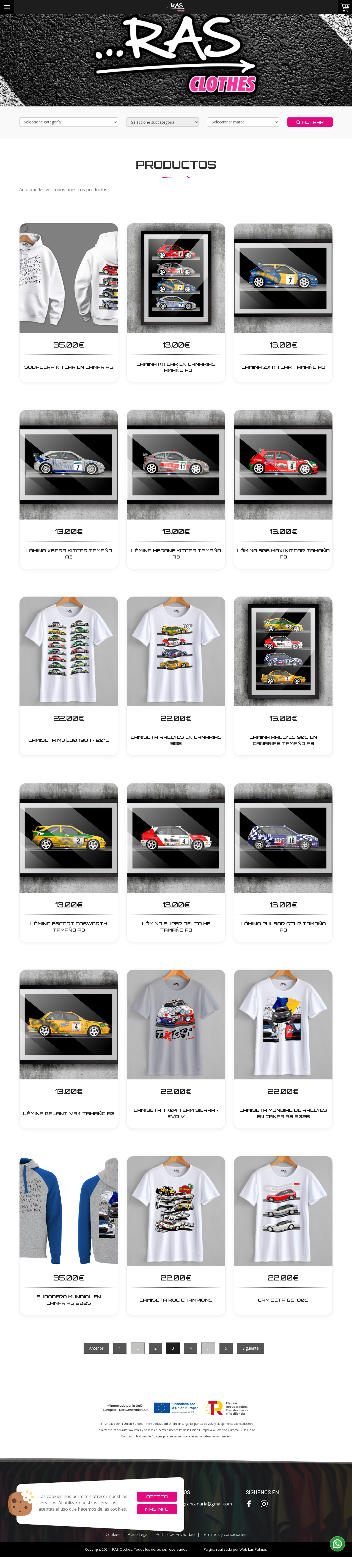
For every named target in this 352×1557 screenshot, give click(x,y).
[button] (337, 1543)
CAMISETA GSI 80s (283, 1300)
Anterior (96, 1348)
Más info (157, 1509)
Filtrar (310, 122)
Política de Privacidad (175, 1534)
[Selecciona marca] (243, 122)
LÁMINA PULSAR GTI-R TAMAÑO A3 (283, 927)
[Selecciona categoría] (68, 122)
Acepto (157, 1496)
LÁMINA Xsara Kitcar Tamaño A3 (69, 554)
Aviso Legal (138, 1534)
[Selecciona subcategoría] (163, 122)
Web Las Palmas (253, 1549)
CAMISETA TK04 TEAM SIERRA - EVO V (176, 1113)
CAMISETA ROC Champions (176, 1300)
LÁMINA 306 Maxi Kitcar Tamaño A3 (283, 554)
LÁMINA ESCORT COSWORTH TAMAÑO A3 (68, 927)
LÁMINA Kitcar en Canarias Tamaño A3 (176, 367)
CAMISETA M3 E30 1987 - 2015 (68, 740)
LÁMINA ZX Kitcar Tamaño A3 (283, 367)
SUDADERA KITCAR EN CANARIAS (68, 367)
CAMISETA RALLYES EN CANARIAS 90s (176, 740)
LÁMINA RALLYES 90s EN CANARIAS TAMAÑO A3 (283, 740)
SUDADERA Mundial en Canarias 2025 (69, 1300)
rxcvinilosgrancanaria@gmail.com (192, 1503)
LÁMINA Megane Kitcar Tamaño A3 (176, 554)
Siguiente (251, 1348)
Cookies (113, 1534)
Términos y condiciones (224, 1534)
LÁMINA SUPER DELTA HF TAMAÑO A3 (176, 927)
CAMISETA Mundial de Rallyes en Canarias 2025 (283, 1113)
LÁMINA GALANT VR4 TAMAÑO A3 (68, 1113)
